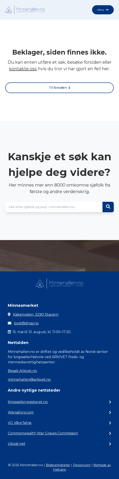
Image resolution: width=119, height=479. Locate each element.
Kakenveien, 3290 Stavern (35, 314)
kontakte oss (23, 68)
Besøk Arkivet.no (22, 371)
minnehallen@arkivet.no (29, 379)
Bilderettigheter (58, 465)
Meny (103, 9)
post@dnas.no (26, 323)
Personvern (82, 465)
